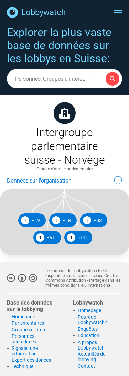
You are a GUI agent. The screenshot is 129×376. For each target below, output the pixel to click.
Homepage (23, 316)
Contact (86, 366)
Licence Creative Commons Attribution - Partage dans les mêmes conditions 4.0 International (82, 280)
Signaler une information (25, 350)
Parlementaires (28, 323)
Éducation (88, 335)
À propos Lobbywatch (91, 345)
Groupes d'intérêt (30, 329)
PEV (30, 220)
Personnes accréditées (24, 338)
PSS (92, 220)
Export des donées (31, 360)
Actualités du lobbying (92, 356)
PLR (61, 220)
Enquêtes (88, 329)
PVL (45, 237)
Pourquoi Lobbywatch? (92, 319)
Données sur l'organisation (64, 180)
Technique (22, 366)
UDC (77, 237)
